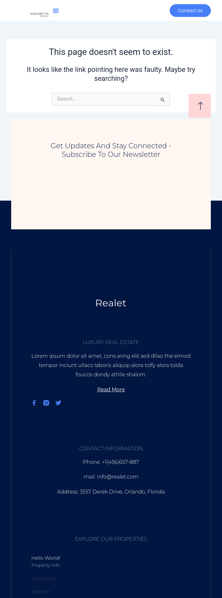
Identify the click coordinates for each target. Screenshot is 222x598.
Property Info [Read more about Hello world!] (45, 565)
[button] (56, 10)
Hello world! (45, 558)
